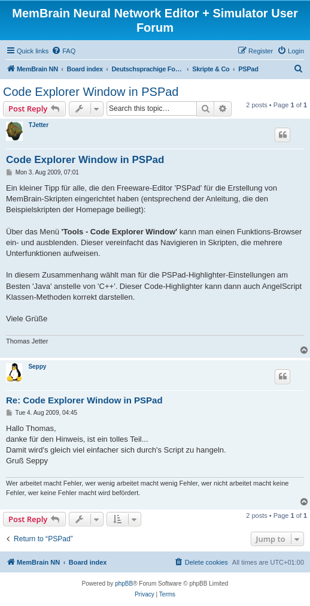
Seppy (37, 366)
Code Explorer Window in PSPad (90, 91)
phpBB (124, 583)
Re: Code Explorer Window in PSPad (84, 400)
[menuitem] (63, 51)
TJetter (38, 125)
